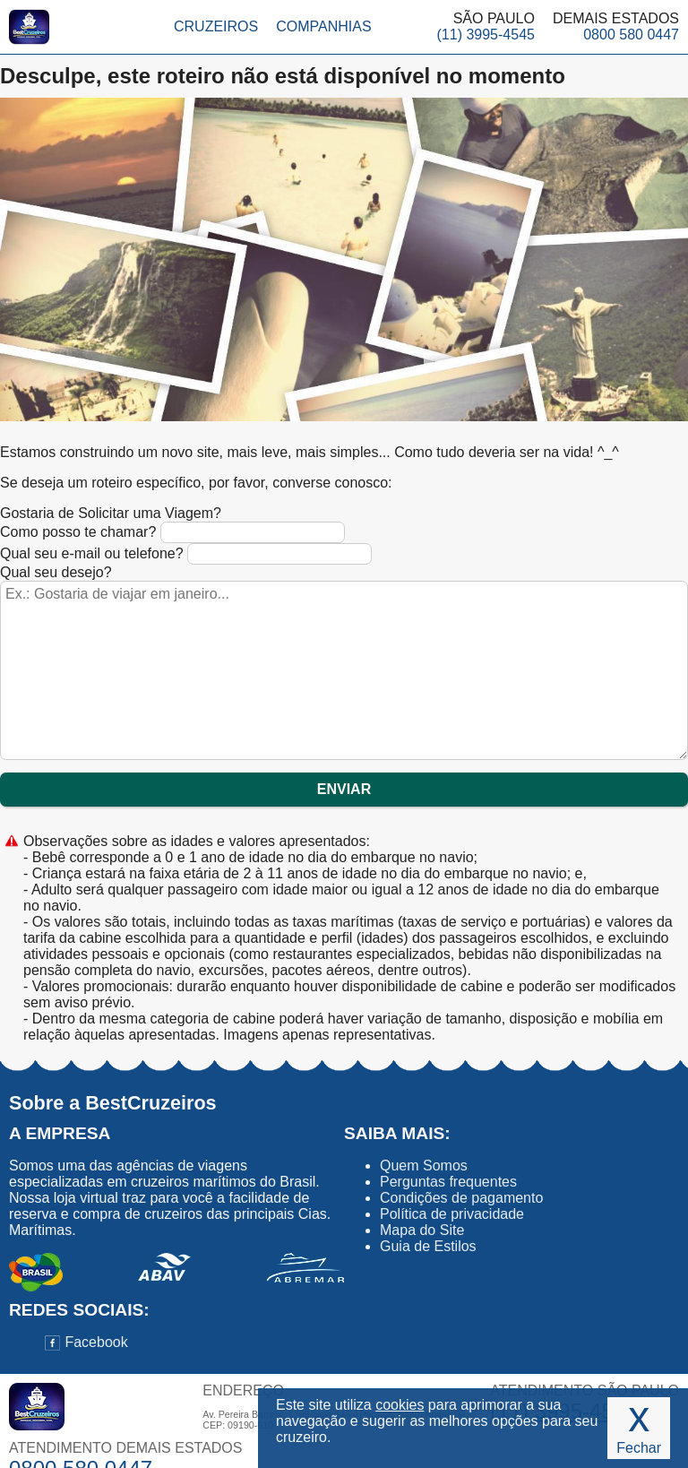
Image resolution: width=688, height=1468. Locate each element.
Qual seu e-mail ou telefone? (186, 554)
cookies (399, 1404)
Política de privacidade (452, 1214)
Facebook (86, 1342)
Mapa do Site (422, 1230)
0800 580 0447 (631, 34)
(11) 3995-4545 (486, 34)
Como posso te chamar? (172, 532)
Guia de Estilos (428, 1246)
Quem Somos (424, 1165)
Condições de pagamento (461, 1197)
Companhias (323, 26)
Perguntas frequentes (448, 1181)
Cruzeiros (216, 26)
